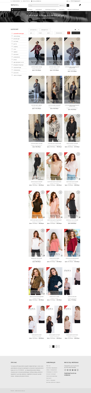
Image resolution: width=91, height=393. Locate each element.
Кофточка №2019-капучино (54, 181)
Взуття (14, 44)
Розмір (41, 33)
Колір (49, 33)
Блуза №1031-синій (54, 296)
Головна (30, 9)
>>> (58, 346)
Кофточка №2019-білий (72, 181)
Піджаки (14, 51)
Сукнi (13, 49)
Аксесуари (14, 72)
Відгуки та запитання (73, 9)
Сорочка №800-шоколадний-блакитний (72, 106)
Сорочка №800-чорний (37, 143)
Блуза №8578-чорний (54, 334)
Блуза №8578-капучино (72, 334)
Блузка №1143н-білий (36, 258)
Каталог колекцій (51, 374)
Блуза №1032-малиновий (72, 258)
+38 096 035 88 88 (16, 1)
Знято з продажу (16, 75)
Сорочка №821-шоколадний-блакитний (72, 67)
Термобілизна (15, 70)
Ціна (31, 33)
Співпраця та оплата (50, 9)
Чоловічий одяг (16, 67)
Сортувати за (34, 29)
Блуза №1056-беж (72, 296)
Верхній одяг (15, 38)
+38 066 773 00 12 (26, 1)
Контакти (61, 9)
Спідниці (14, 46)
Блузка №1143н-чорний (72, 220)
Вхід (68, 1)
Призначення (59, 33)
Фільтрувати (75, 32)
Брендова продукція (17, 65)
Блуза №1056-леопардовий (37, 296)
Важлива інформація (51, 367)
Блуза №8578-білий (36, 334)
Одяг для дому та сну (17, 62)
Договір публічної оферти (53, 382)
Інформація (39, 9)
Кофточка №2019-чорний (36, 220)
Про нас (48, 365)
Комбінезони (15, 57)
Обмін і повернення (51, 369)
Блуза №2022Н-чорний (36, 181)
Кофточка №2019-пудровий (54, 220)
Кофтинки (14, 54)
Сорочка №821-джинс (36, 105)
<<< (51, 346)
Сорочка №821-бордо (36, 67)
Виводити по (45, 29)
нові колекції (15, 36)
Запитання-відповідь (51, 376)
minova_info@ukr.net (37, 1)
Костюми (14, 41)
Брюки (14, 59)
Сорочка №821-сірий (54, 67)
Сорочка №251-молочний (54, 143)
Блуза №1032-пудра (54, 258)
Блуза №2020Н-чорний (72, 143)
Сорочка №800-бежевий (54, 105)
